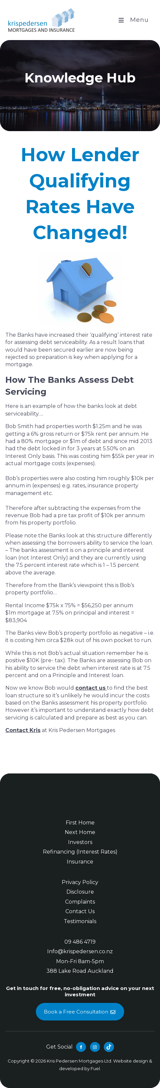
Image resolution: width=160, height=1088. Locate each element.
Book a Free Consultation (80, 1007)
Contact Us (80, 911)
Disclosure (80, 892)
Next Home (80, 832)
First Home (80, 822)
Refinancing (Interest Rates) (80, 852)
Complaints (80, 902)
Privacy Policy (80, 882)
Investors (80, 842)
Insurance (80, 862)
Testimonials (80, 921)
